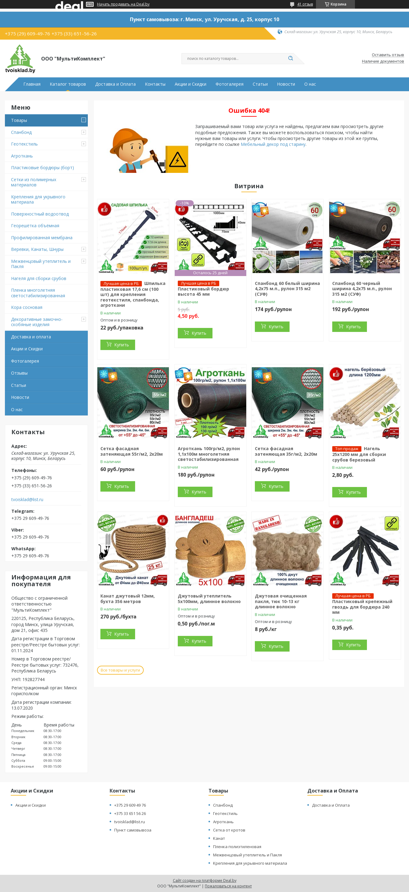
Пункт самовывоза (132, 830)
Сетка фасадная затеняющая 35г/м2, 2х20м (286, 451)
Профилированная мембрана (41, 237)
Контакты (155, 84)
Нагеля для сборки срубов (38, 278)
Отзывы (19, 373)
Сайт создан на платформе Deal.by (204, 880)
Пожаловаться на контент (228, 886)
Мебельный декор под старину (273, 144)
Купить (121, 345)
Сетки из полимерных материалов (33, 182)
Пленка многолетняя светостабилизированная (38, 292)
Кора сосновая (26, 307)
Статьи (260, 84)
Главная (32, 84)
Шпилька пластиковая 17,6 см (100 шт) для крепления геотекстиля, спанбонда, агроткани (133, 294)
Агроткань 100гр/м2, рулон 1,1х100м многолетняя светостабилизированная (209, 454)
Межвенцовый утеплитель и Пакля (41, 264)
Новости (286, 84)
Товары (19, 120)
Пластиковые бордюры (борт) (42, 167)
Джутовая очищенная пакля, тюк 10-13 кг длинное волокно (281, 601)
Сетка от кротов (229, 830)
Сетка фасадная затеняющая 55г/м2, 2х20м (131, 451)
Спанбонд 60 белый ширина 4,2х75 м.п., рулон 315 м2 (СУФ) (287, 288)
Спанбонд (21, 132)
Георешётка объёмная (35, 225)
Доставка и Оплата (115, 84)
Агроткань (22, 156)
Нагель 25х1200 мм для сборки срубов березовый (359, 454)
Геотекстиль (24, 144)
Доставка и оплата (31, 337)
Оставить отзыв (388, 55)
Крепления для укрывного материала (38, 199)
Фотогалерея (229, 84)
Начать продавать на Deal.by (123, 4)
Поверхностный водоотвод (40, 214)
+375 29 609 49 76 (130, 805)
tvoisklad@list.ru (27, 499)
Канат (219, 838)
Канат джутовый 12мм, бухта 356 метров (127, 598)
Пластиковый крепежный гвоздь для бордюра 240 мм (362, 606)
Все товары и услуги (120, 670)
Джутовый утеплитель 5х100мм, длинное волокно (209, 598)
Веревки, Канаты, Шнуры (37, 249)
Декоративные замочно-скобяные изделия (37, 322)
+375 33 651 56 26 (130, 813)
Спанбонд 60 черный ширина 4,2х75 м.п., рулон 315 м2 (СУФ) (362, 288)
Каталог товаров (68, 84)
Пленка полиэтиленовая (237, 846)
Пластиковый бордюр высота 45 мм (203, 291)
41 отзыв (305, 4)
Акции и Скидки (190, 84)
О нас (310, 84)
